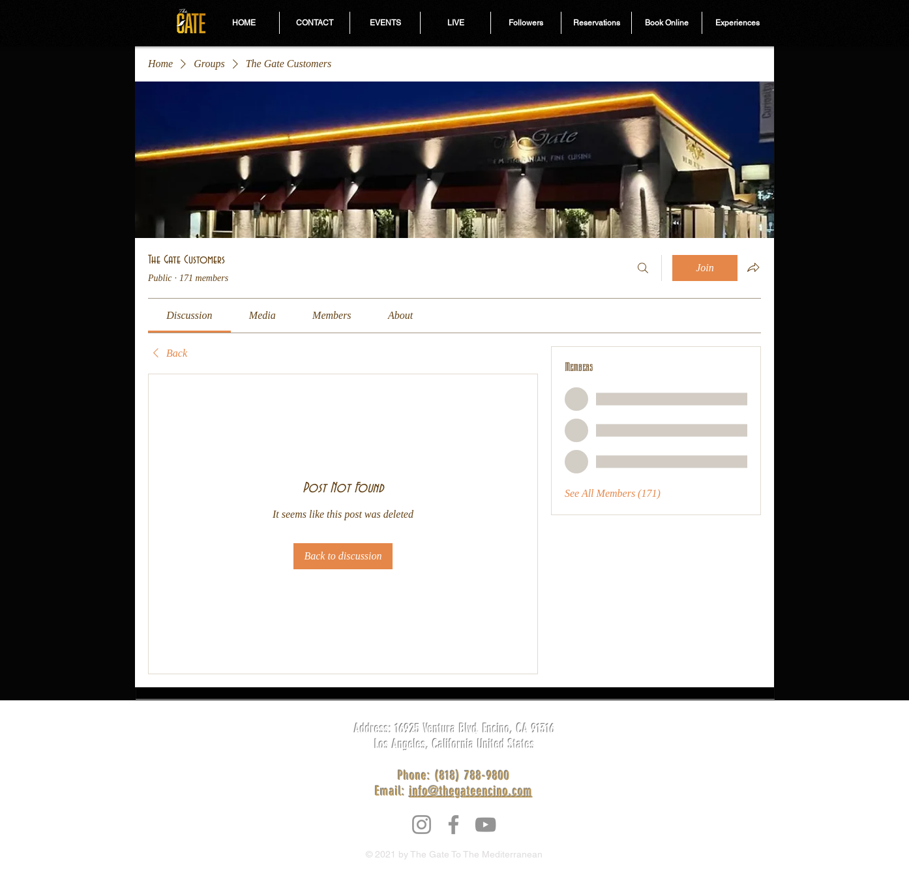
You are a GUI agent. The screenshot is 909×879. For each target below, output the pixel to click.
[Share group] (753, 267)
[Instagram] (421, 824)
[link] (189, 315)
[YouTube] (485, 824)
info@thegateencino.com (471, 791)
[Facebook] (453, 824)
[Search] (643, 268)
